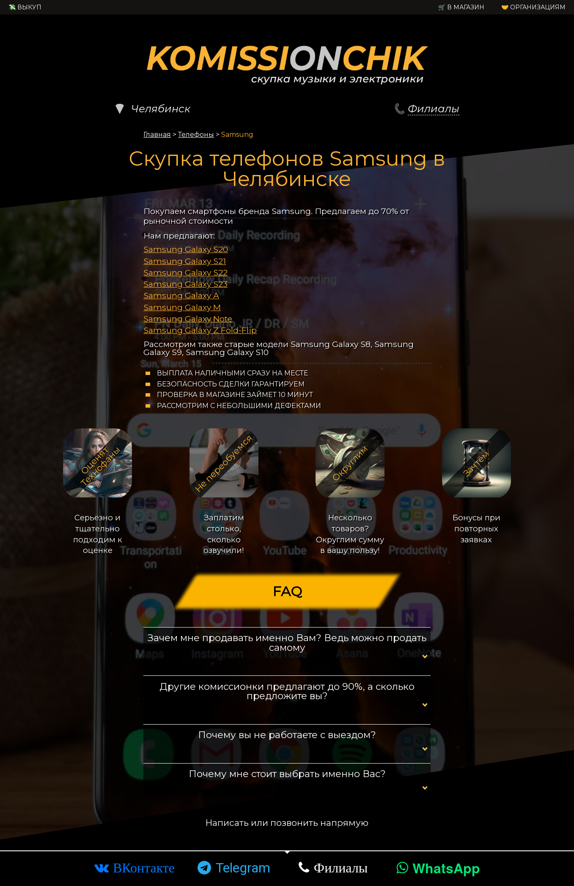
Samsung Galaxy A (181, 295)
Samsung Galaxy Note (187, 319)
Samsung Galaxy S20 (185, 249)
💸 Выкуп (24, 7)
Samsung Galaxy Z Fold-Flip (200, 330)
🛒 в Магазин (461, 7)
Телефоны (196, 135)
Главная (157, 135)
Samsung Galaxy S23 (185, 284)
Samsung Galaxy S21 (184, 261)
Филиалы (433, 109)
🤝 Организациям (533, 7)
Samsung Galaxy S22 (185, 272)
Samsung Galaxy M (182, 307)
